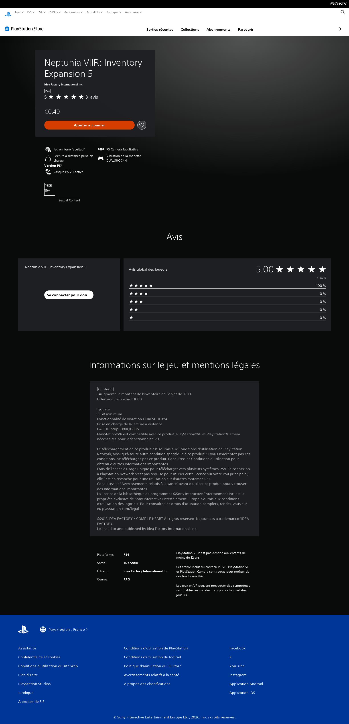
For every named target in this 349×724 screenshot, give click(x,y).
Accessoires (71, 12)
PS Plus (53, 12)
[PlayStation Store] (25, 24)
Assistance (132, 12)
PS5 (29, 12)
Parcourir (219, 25)
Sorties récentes (134, 25)
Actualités (93, 12)
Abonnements (193, 25)
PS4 (39, 12)
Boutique (112, 12)
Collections (164, 25)
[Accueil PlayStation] (8, 12)
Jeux (18, 12)
